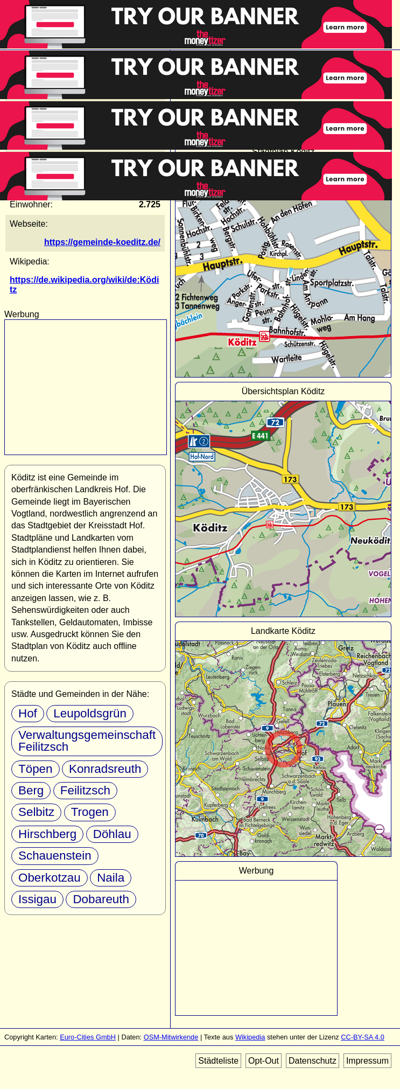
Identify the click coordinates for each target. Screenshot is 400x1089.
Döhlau (112, 834)
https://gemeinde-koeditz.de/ (102, 242)
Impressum (367, 1060)
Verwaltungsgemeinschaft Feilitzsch (87, 740)
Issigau (37, 899)
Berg (31, 790)
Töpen (35, 769)
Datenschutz (312, 1060)
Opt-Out (263, 1060)
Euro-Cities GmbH (88, 1037)
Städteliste (218, 1060)
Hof (27, 713)
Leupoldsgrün (90, 713)
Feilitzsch (85, 790)
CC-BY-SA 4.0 (362, 1037)
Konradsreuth (105, 769)
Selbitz (36, 812)
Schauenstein (55, 855)
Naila (110, 877)
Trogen (90, 812)
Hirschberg (47, 834)
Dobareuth (101, 899)
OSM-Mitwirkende (171, 1037)
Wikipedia (250, 1037)
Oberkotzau (49, 877)
